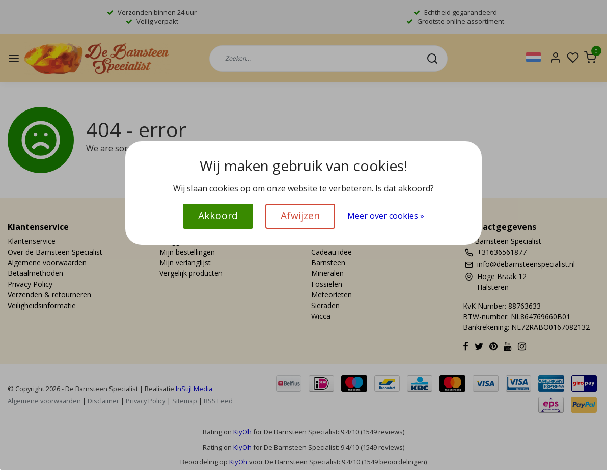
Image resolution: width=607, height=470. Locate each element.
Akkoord (218, 216)
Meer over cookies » (385, 216)
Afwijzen (300, 216)
